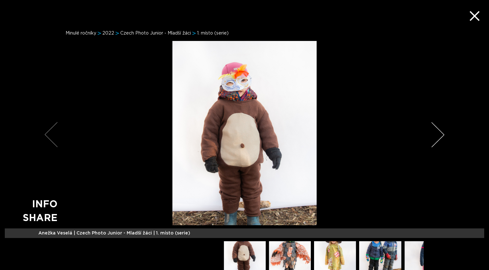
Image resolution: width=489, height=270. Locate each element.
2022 (108, 33)
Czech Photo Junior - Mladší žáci (155, 33)
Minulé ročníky (81, 33)
